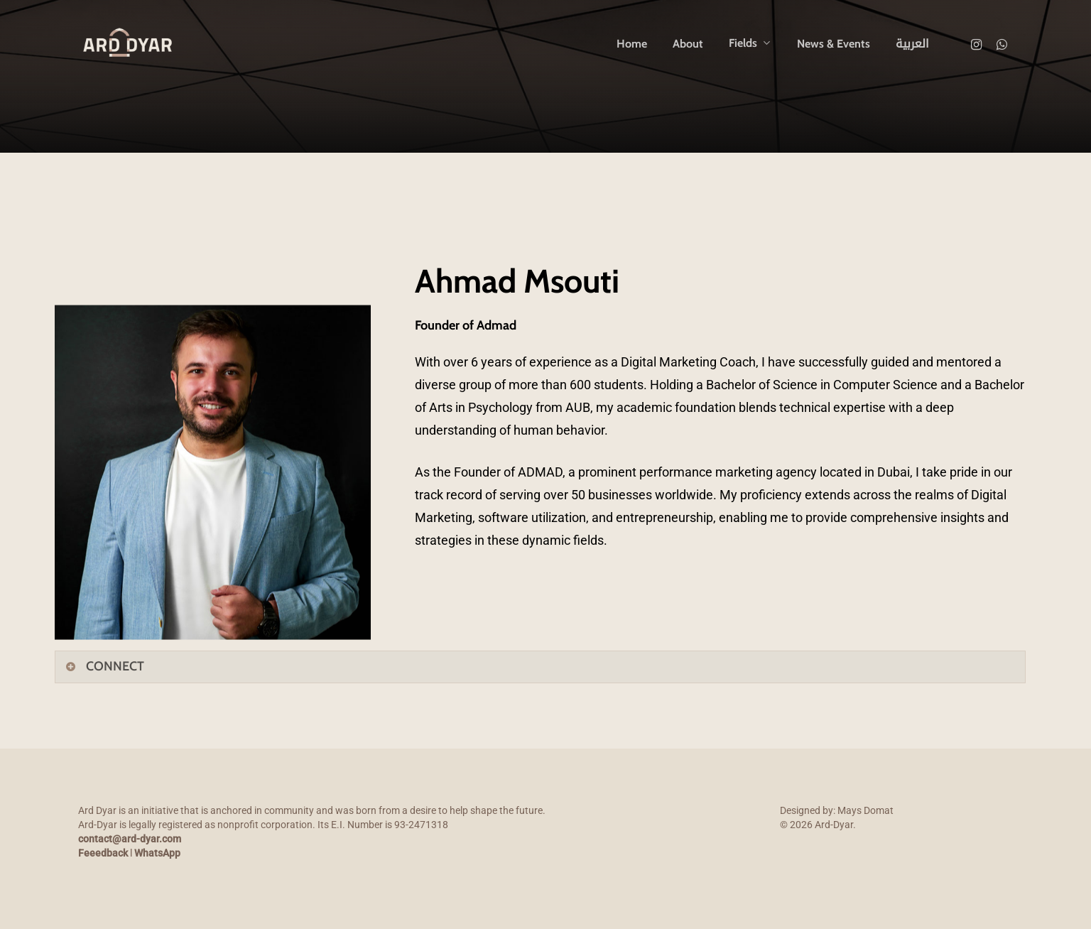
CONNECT (104, 666)
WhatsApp (157, 853)
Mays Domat (865, 810)
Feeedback (103, 853)
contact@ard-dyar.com (129, 838)
